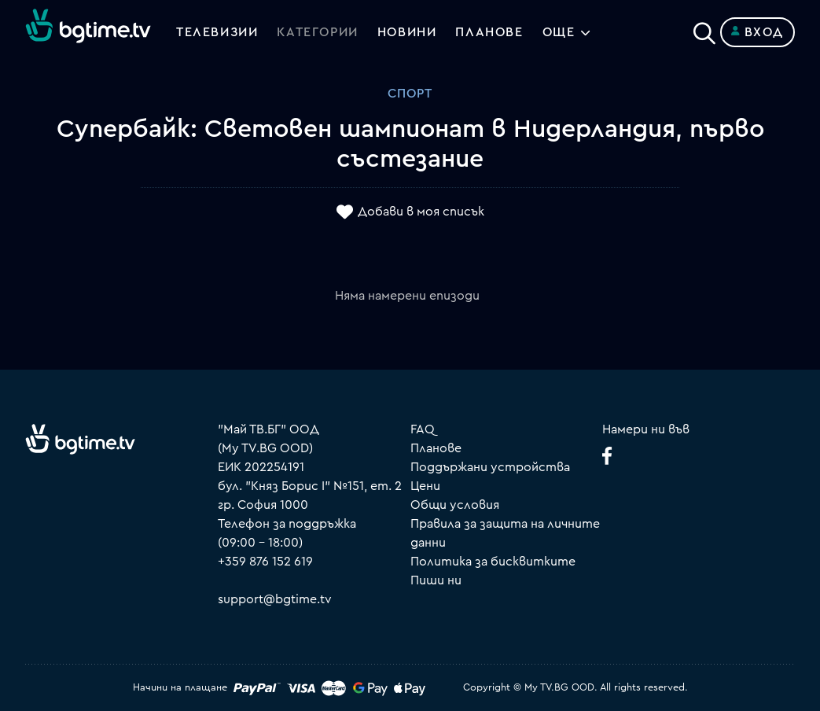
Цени (425, 486)
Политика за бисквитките (492, 561)
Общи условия (454, 505)
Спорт (410, 93)
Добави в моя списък (421, 211)
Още (558, 32)
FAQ (422, 429)
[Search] (704, 29)
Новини (407, 32)
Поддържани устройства (490, 467)
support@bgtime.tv (275, 599)
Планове (435, 448)
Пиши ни (435, 580)
